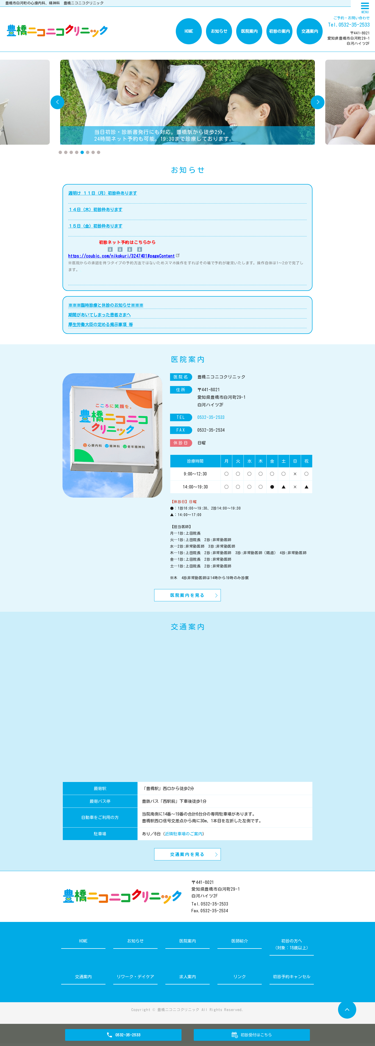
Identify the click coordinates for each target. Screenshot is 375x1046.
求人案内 (187, 979)
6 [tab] (87, 152)
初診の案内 (279, 31)
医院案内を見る (187, 596)
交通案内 (309, 31)
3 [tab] (71, 152)
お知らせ (219, 31)
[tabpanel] (187, 102)
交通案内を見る (187, 856)
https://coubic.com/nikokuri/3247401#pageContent (121, 256)
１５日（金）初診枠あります (95, 226)
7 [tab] (93, 152)
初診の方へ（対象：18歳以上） (291, 946)
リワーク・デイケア (135, 979)
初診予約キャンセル (291, 979)
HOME (189, 31)
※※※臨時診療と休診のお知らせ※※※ (105, 305)
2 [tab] (65, 152)
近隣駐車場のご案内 (183, 835)
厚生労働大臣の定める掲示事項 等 (100, 324)
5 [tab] (82, 152)
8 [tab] (98, 152)
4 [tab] (76, 152)
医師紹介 (239, 943)
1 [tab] (60, 152)
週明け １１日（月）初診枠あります (102, 193)
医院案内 (249, 31)
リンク (239, 979)
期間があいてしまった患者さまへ (99, 315)
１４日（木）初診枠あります (95, 209)
